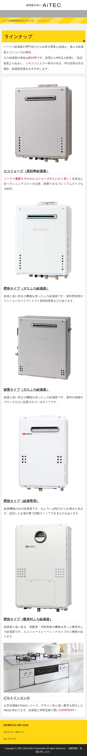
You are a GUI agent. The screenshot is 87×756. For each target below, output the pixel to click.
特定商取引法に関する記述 (15, 725)
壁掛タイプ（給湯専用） (21, 501)
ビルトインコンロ (16, 698)
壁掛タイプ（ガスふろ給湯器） (26, 288)
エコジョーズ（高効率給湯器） (26, 171)
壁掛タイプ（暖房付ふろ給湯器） (28, 619)
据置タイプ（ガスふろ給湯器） (26, 390)
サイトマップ (9, 739)
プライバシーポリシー (13, 732)
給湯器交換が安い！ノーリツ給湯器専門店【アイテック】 (44, 5)
